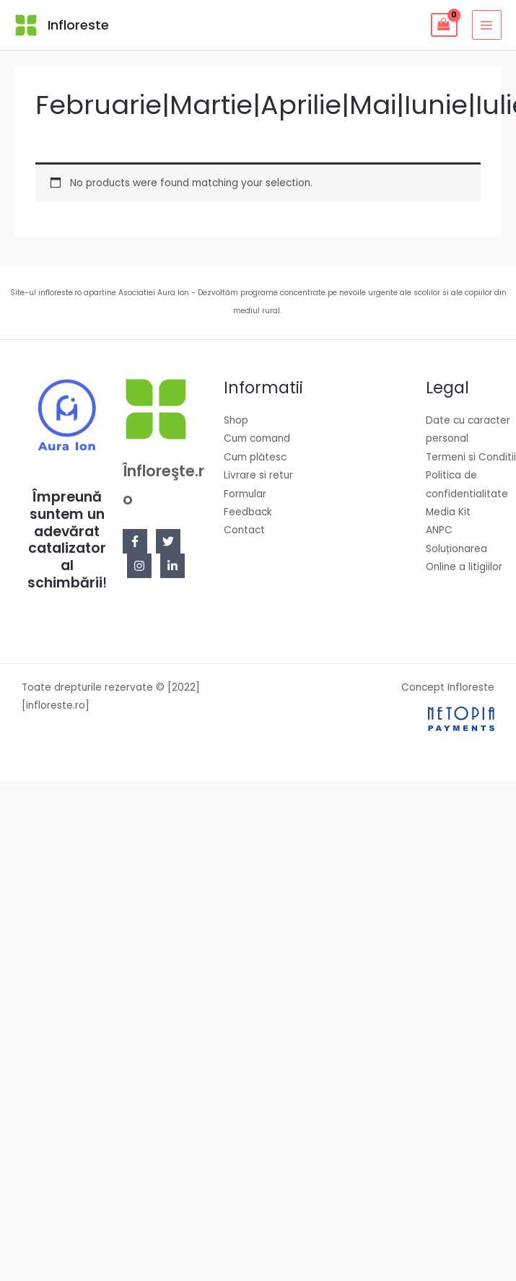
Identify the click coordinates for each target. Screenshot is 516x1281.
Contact (244, 530)
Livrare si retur (258, 475)
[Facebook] (135, 541)
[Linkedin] (172, 566)
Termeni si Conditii (471, 457)
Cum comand (257, 438)
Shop (236, 420)
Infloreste (78, 25)
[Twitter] (168, 541)
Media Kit (448, 512)
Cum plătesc (255, 457)
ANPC (439, 530)
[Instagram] (139, 566)
